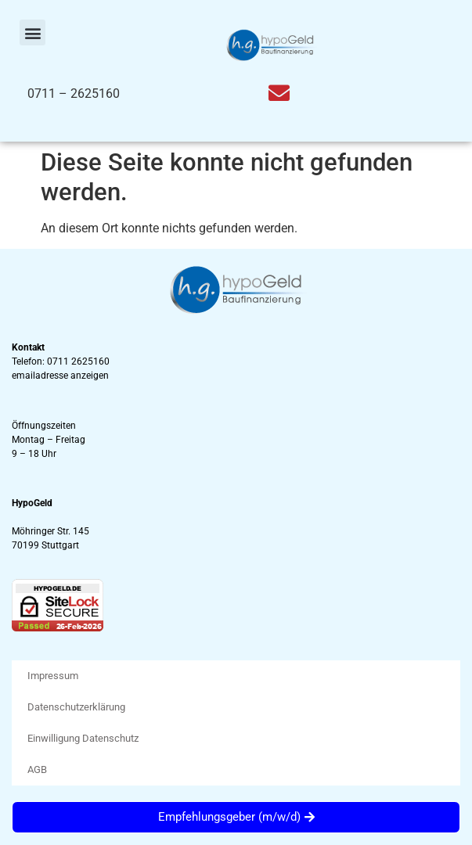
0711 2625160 (78, 361)
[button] (32, 32)
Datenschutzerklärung (76, 707)
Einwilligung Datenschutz (83, 738)
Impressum (52, 675)
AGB (37, 769)
